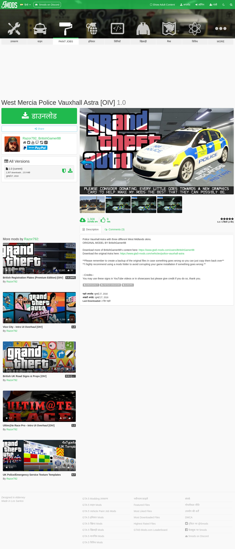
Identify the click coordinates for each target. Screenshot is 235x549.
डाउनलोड (39, 116)
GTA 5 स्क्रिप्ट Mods (92, 523)
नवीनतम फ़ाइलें (141, 498)
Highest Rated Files (145, 523)
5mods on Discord (197, 536)
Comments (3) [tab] (114, 229)
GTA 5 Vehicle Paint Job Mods (99, 511)
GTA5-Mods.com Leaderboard (150, 529)
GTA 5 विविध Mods (92, 542)
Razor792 (31, 239)
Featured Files (142, 504)
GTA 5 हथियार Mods (93, 517)
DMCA (188, 517)
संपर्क (187, 498)
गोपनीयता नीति (192, 504)
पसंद (108, 222)
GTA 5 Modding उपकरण (95, 498)
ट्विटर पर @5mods (196, 523)
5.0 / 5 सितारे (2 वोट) (225, 222)
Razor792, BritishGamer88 (42, 138)
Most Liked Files (143, 511)
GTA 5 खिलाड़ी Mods (93, 529)
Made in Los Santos (12, 501)
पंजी (213, 4)
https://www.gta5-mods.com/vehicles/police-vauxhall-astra (152, 253)
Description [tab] (91, 229)
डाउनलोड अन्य (92, 222)
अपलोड (185, 4)
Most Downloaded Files (147, 517)
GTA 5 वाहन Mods (92, 504)
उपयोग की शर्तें (192, 511)
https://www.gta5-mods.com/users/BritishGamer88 (166, 250)
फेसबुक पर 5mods (196, 530)
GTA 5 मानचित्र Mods (93, 536)
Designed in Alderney (13, 497)
